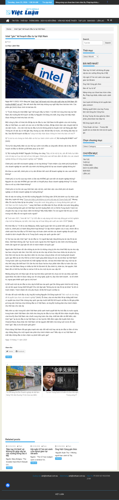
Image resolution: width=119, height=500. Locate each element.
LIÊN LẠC (100, 21)
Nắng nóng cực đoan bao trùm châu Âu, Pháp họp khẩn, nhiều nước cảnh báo (97, 95)
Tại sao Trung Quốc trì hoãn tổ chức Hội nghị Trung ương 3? (60, 381)
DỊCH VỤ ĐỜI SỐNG (48, 21)
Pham (9, 42)
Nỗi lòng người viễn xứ (91, 123)
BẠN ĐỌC (91, 21)
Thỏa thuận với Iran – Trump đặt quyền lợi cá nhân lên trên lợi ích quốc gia (97, 130)
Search (86, 39)
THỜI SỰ (23, 21)
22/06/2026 (12, 446)
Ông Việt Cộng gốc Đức (92, 84)
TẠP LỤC (81, 21)
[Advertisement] (42, 417)
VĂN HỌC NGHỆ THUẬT (67, 21)
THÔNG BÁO (34, 21)
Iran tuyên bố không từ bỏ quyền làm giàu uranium (75, 2)
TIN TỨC (15, 21)
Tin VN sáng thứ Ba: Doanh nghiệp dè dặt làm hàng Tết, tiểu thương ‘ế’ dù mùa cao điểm (23, 381)
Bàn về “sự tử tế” (89, 88)
